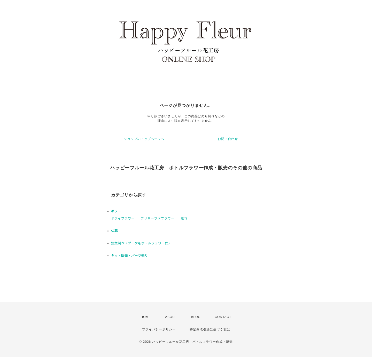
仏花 (114, 231)
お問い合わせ (228, 139)
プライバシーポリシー (159, 329)
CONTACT (223, 317)
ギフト (116, 211)
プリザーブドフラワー (157, 218)
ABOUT (171, 317)
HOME (146, 317)
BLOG (196, 317)
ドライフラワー (123, 218)
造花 (184, 218)
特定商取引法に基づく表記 (210, 329)
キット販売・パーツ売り (129, 255)
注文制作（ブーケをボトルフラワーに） (141, 243)
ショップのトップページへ (144, 139)
